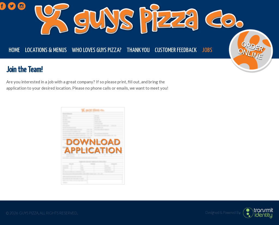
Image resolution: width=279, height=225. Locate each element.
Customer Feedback (175, 50)
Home (14, 50)
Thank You (138, 50)
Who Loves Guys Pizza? (97, 50)
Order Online (250, 50)
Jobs (207, 50)
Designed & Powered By (223, 212)
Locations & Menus (46, 50)
